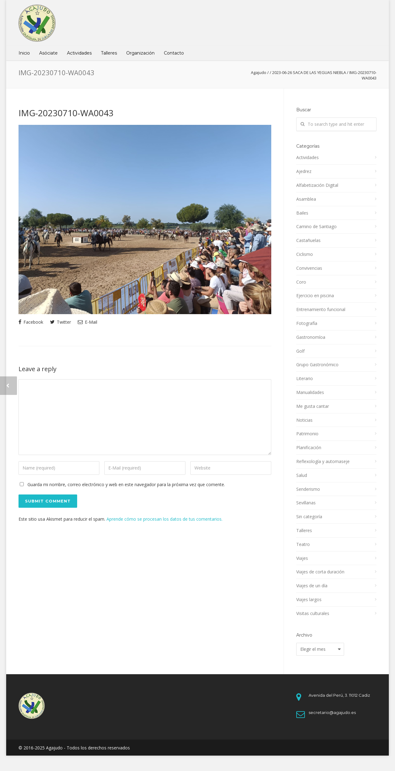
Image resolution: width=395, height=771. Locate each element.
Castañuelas (308, 240)
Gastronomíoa (310, 337)
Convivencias (309, 268)
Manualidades (310, 392)
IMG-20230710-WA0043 (66, 113)
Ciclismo (304, 254)
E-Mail (87, 322)
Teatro (303, 544)
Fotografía (306, 323)
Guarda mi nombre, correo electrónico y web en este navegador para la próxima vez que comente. (126, 484)
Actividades (79, 53)
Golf (300, 351)
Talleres (109, 53)
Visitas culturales (312, 613)
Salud (301, 475)
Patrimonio (307, 434)
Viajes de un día (311, 586)
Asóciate (48, 53)
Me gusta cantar (312, 406)
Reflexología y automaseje (323, 461)
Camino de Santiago (316, 226)
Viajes (302, 558)
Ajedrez (303, 171)
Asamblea (306, 199)
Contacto (174, 53)
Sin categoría (309, 516)
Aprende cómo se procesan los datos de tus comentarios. (164, 519)
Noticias (304, 420)
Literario (304, 378)
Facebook (31, 322)
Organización (140, 53)
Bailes (302, 213)
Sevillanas (306, 503)
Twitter (60, 322)
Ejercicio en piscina (315, 295)
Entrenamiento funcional (320, 309)
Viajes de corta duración (320, 572)
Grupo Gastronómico (317, 364)
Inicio (24, 53)
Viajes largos (309, 599)
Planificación (308, 447)
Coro (301, 282)
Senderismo (308, 489)
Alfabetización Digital (317, 185)
